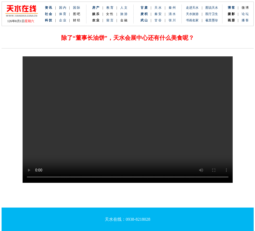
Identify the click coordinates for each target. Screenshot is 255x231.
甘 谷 (159, 20)
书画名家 (192, 20)
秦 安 (159, 14)
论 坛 (245, 14)
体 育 (62, 14)
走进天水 (192, 7)
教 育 (109, 7)
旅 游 (123, 14)
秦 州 (172, 7)
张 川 (172, 20)
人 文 (123, 7)
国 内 (62, 7)
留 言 (109, 20)
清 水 (170, 14)
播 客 (245, 20)
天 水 (158, 7)
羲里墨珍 (211, 20)
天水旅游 (192, 14)
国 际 (76, 7)
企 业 (62, 20)
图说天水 (211, 7)
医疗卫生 (211, 14)
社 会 (48, 14)
